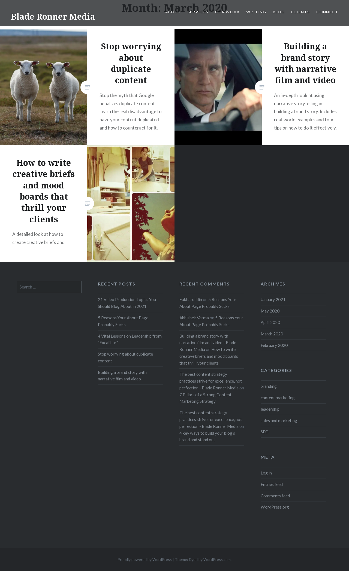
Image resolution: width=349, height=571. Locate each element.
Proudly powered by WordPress (145, 559)
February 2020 (274, 345)
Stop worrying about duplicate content (125, 357)
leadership (270, 409)
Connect (327, 12)
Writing (256, 12)
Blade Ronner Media (53, 16)
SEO (265, 431)
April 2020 (270, 322)
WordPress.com (217, 559)
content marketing (278, 397)
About (173, 12)
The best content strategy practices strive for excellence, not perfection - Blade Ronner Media (210, 381)
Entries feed (272, 484)
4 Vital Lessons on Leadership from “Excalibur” (130, 339)
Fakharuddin (190, 299)
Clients (300, 12)
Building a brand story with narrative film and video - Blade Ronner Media (207, 342)
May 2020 (270, 310)
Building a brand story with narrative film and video (122, 375)
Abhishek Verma (194, 317)
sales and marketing (279, 420)
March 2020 (272, 333)
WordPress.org (275, 506)
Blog (279, 12)
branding (269, 386)
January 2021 (273, 299)
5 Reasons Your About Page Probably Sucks (123, 321)
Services (198, 12)
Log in (266, 472)
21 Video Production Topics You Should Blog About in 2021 (127, 303)
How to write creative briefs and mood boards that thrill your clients (208, 356)
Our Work (227, 12)
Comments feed (275, 495)
